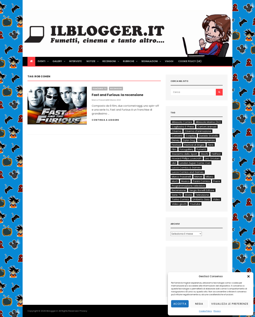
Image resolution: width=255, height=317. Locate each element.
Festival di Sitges (194, 144)
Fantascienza (206, 140)
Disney (176, 140)
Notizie (93, 61)
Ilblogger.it (52, 310)
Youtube (195, 204)
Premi (216, 181)
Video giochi (179, 204)
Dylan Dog (189, 140)
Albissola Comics (182, 122)
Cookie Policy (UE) (189, 61)
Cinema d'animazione (198, 131)
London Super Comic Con (195, 163)
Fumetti (201, 149)
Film (174, 149)
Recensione (179, 190)
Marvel (198, 176)
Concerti (177, 135)
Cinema (176, 131)
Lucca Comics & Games (186, 167)
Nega (199, 303)
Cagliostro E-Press (183, 126)
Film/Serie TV (100, 88)
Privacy (217, 311)
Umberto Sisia (201, 199)
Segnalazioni (151, 61)
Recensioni (111, 61)
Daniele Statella (208, 135)
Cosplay (191, 135)
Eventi (43, 61)
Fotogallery (186, 149)
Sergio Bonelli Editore (201, 190)
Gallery (59, 61)
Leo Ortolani (212, 158)
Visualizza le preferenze (229, 303)
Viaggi (169, 61)
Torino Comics (180, 199)
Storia (188, 195)
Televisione (202, 195)
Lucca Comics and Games (188, 172)
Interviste (75, 61)
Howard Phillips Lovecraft (187, 158)
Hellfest (216, 154)
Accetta (180, 303)
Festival (176, 144)
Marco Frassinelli (100, 100)
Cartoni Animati (206, 126)
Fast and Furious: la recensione (117, 95)
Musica (185, 181)
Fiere (211, 144)
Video (216, 199)
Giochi (204, 154)
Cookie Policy (205, 311)
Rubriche (130, 61)
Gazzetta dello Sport (184, 154)
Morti (175, 181)
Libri (174, 163)
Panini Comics (201, 181)
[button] (248, 276)
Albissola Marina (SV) (208, 122)
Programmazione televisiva (188, 185)
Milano (209, 176)
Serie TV (176, 195)
